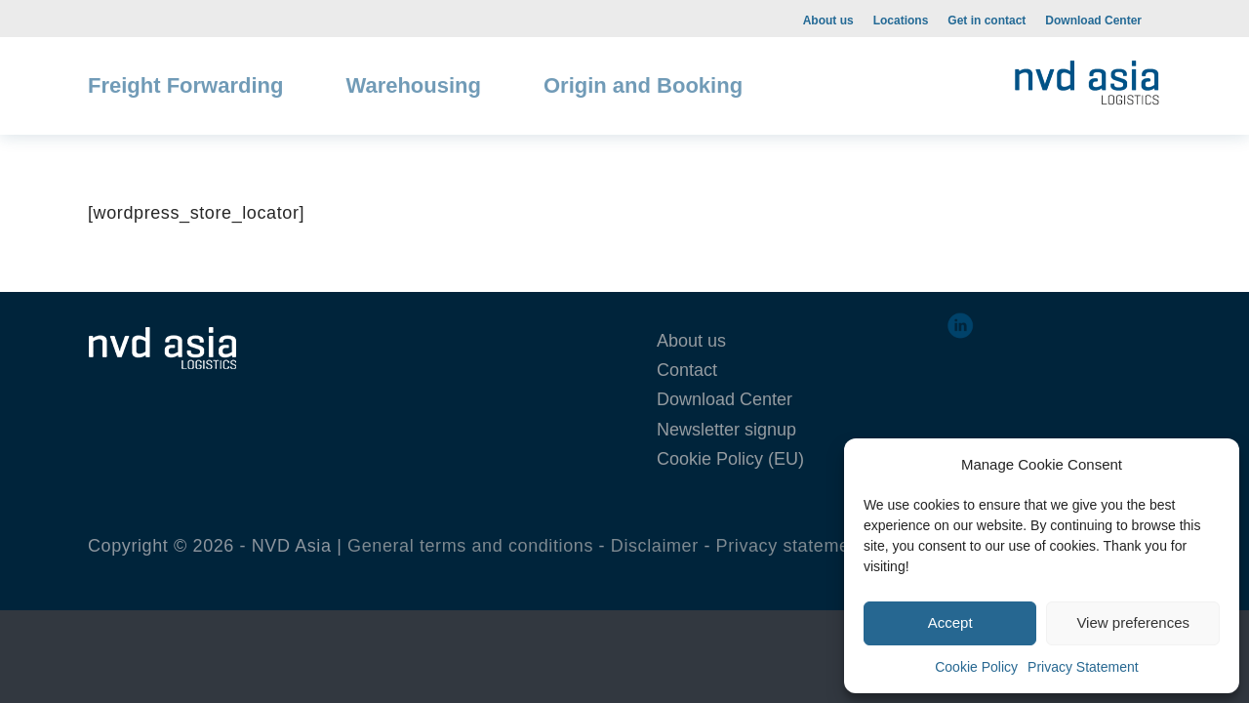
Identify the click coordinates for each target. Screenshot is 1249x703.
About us (828, 20)
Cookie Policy (976, 667)
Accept (950, 622)
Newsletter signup (726, 429)
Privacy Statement (1083, 667)
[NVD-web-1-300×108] (1086, 78)
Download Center (1093, 20)
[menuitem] (828, 19)
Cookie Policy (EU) (730, 459)
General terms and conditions (470, 546)
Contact (687, 370)
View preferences (1132, 622)
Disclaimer (655, 546)
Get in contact (986, 20)
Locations (901, 20)
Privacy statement (791, 546)
